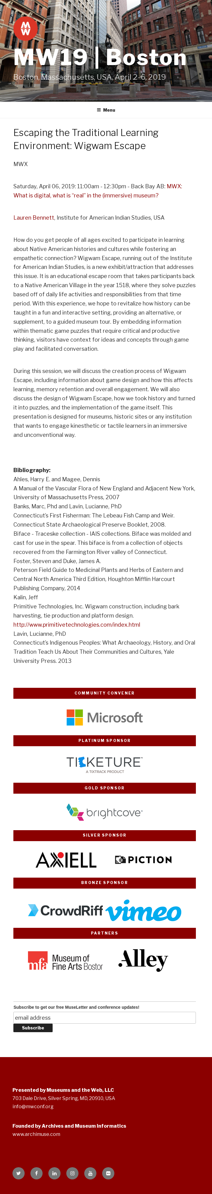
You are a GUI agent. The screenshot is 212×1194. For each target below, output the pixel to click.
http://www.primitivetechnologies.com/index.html (76, 624)
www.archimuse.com (36, 1134)
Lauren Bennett (33, 217)
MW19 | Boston (100, 57)
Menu (106, 110)
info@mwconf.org (33, 1106)
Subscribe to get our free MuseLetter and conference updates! (76, 1007)
